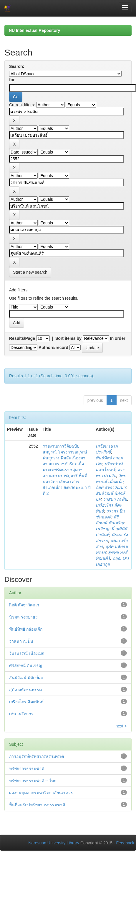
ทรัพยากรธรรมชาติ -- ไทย (32, 780)
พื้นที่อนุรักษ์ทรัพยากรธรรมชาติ (37, 804)
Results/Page (22, 338)
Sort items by (68, 338)
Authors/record (53, 347)
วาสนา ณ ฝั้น (115, 499)
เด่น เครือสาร (21, 714)
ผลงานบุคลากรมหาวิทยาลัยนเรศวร (41, 792)
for (12, 79)
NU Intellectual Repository (34, 30)
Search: (16, 66)
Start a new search (30, 272)
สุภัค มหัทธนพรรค (25, 689)
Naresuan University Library (53, 843)
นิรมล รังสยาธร (23, 617)
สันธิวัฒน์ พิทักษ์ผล (26, 677)
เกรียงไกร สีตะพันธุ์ (26, 701)
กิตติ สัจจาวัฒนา (111, 487)
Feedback (125, 843)
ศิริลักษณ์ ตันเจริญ (25, 665)
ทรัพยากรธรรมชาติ (26, 768)
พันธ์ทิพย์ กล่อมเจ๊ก (25, 629)
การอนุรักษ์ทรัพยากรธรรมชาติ (36, 756)
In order (117, 338)
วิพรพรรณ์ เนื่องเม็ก (26, 653)
